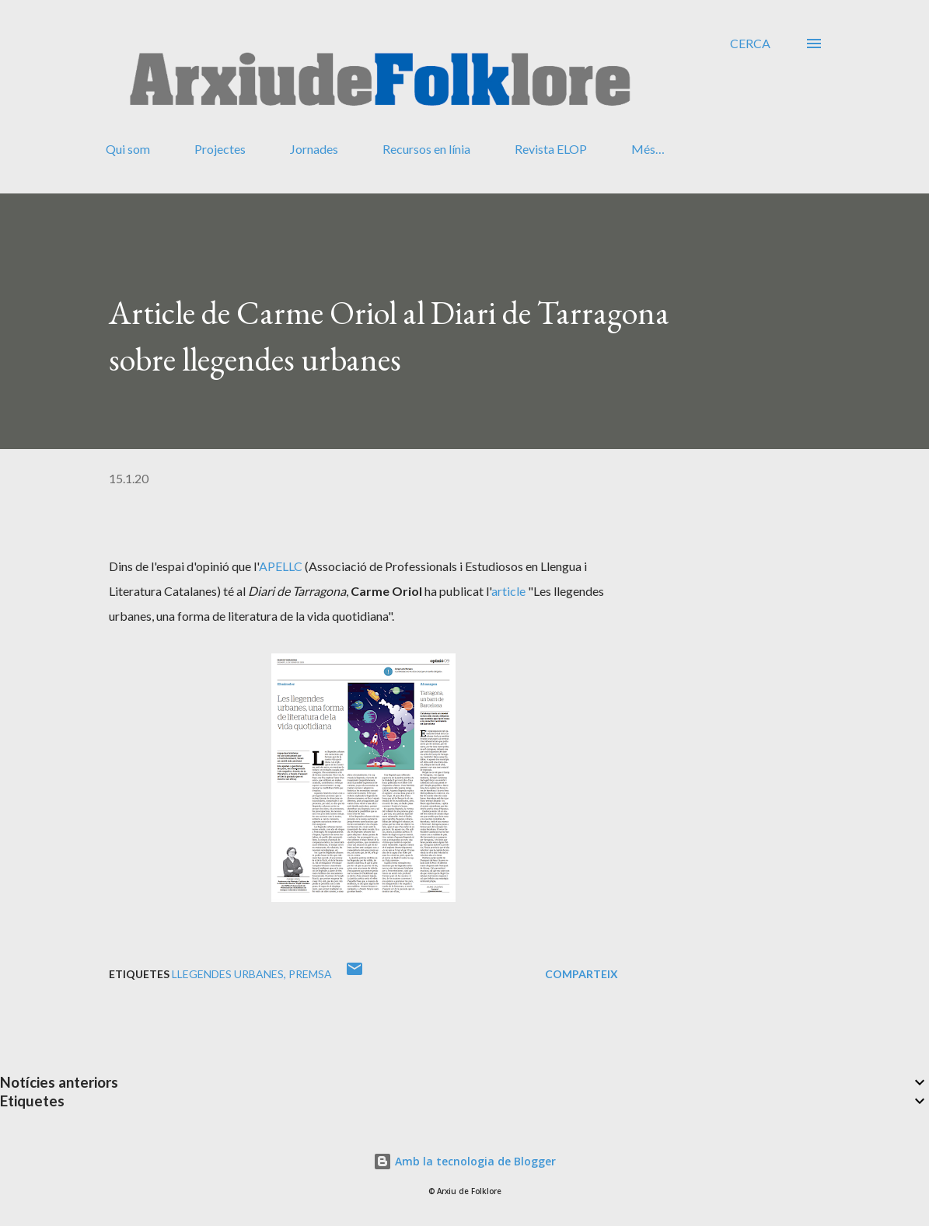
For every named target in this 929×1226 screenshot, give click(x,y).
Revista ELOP (551, 148)
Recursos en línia (426, 148)
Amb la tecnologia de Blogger (464, 1161)
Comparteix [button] (581, 973)
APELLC (280, 566)
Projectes (220, 148)
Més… (648, 148)
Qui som (128, 148)
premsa (310, 973)
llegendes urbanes (228, 973)
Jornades (314, 148)
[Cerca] (750, 43)
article (508, 590)
